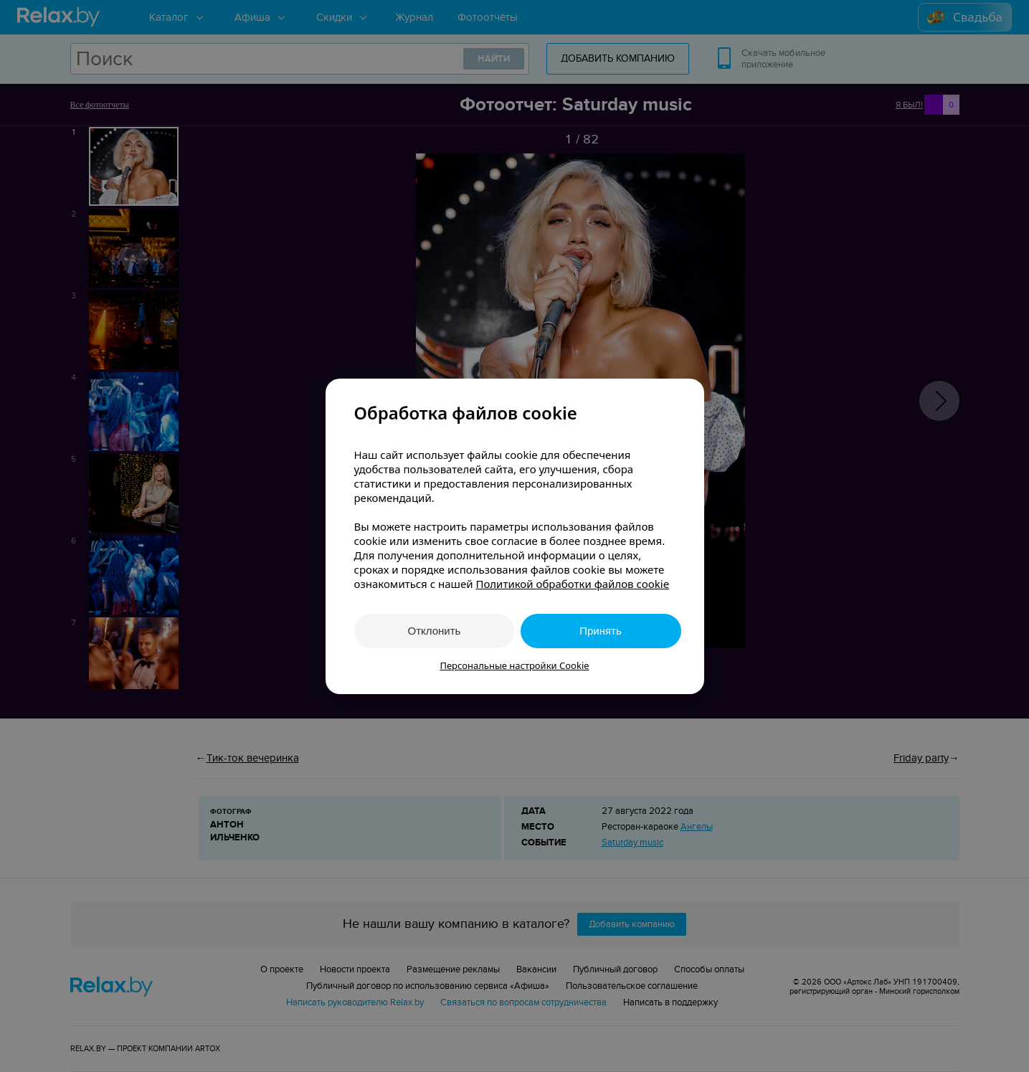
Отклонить (434, 631)
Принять (600, 631)
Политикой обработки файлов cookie (572, 584)
